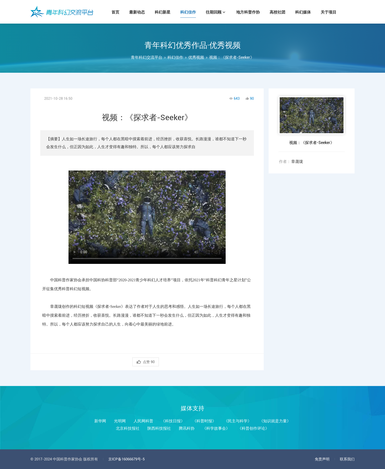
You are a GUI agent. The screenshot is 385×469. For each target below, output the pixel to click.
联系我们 (347, 459)
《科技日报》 (173, 421)
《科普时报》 (204, 421)
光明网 (120, 421)
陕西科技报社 (159, 428)
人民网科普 (143, 421)
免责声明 (322, 459)
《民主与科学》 (237, 421)
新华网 (100, 421)
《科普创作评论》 (253, 428)
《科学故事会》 (216, 428)
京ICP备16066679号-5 (126, 459)
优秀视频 (196, 57)
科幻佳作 (175, 57)
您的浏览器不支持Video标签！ (147, 215)
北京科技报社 (127, 428)
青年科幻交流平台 (61, 12)
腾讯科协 (186, 428)
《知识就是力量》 (275, 421)
